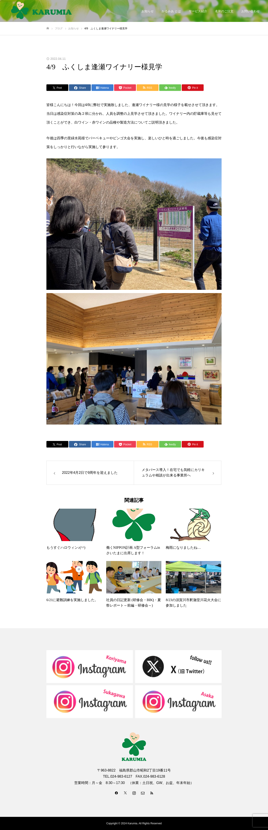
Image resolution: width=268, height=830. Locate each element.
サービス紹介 (198, 11)
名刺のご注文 (224, 11)
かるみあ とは (171, 11)
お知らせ (147, 11)
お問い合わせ (250, 11)
